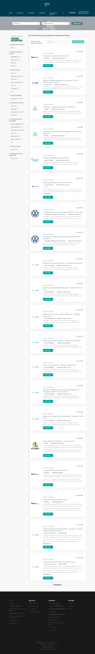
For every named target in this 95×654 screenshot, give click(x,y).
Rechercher (77, 23)
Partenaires (12, 623)
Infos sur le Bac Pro (54, 617)
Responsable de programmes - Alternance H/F (58, 441)
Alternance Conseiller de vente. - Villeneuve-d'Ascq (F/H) (62, 341)
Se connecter (33, 609)
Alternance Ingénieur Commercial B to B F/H (57, 182)
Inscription (83, 12)
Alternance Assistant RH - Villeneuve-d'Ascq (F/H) (59, 365)
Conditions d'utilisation (15, 606)
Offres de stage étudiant (47, 649)
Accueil (11, 600)
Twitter (70, 606)
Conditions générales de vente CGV (16, 617)
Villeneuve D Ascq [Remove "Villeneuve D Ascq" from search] (16, 40)
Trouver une (56, 606)
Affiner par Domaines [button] (17, 103)
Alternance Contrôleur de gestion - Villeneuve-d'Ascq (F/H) (62, 263)
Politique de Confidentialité (17, 613)
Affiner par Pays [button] (15, 146)
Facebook (71, 603)
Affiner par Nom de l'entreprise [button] (15, 120)
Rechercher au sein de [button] (17, 45)
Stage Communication (47, 645)
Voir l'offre (48, 65)
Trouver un (54, 603)
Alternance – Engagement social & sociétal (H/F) (59, 107)
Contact (11, 603)
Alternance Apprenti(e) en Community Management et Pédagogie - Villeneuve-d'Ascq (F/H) (61, 391)
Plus (12, 91)
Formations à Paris (54, 620)
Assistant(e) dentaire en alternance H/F (56, 56)
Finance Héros (13, 620)
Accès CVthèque (34, 606)
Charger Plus (57, 585)
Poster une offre (33, 603)
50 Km (12, 48)
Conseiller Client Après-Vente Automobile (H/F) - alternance (63, 212)
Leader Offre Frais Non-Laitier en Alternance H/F (58, 562)
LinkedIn (70, 609)
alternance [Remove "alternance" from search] (14, 38)
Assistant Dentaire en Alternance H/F (55, 470)
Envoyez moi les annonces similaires (36, 42)
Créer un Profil (53, 627)
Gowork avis (52, 612)
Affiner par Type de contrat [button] (15, 52)
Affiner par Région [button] (16, 95)
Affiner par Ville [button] (15, 70)
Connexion (72, 13)
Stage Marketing (47, 647)
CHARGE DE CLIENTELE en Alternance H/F (56, 158)
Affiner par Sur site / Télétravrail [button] (16, 154)
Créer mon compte (34, 612)
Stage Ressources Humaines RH (47, 642)
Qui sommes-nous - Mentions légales (17, 609)
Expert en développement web (56, 623)
